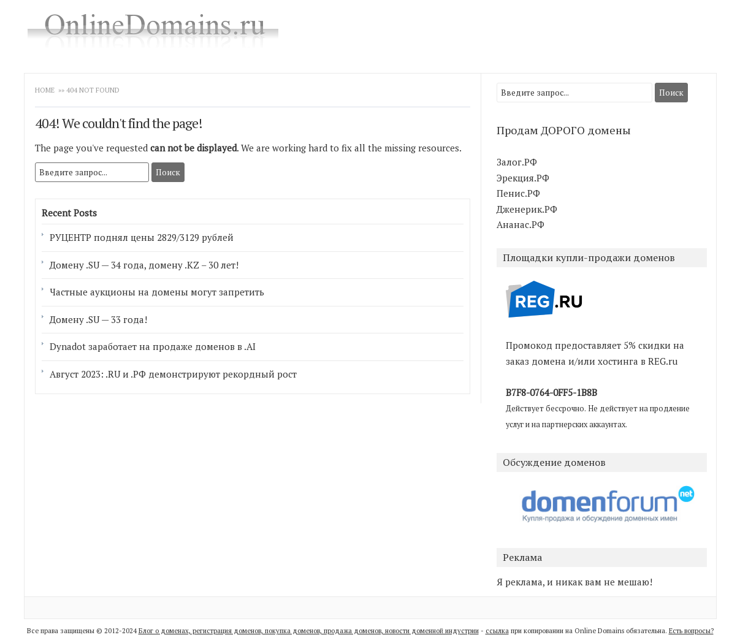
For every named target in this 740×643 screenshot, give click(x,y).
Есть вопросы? (691, 630)
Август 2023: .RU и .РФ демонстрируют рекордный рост (173, 374)
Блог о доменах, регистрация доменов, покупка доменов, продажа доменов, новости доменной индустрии (309, 630)
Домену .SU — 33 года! (98, 319)
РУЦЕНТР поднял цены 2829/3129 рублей (142, 237)
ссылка (497, 630)
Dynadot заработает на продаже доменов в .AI (153, 346)
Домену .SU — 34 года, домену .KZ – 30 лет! (144, 265)
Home (45, 90)
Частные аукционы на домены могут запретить (157, 292)
